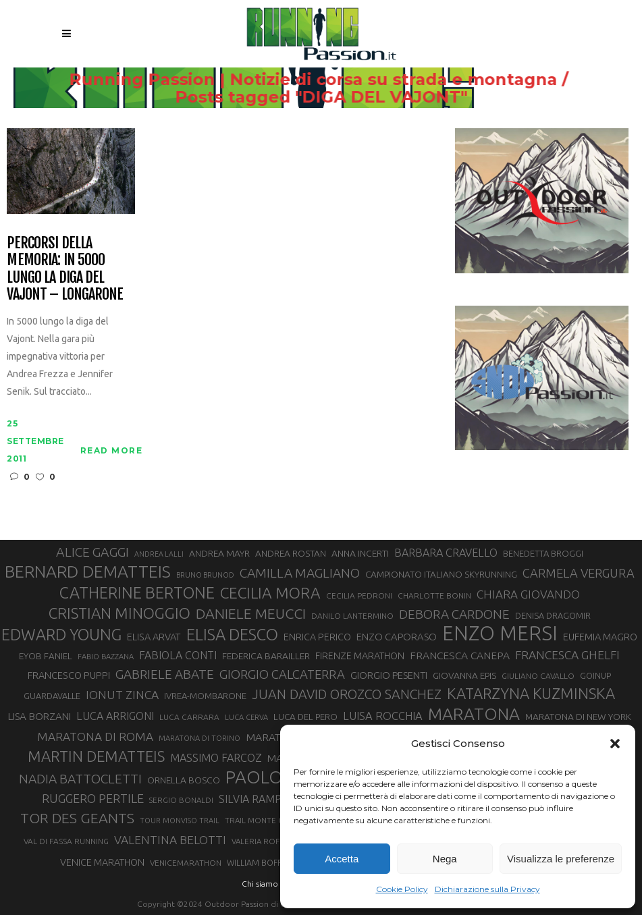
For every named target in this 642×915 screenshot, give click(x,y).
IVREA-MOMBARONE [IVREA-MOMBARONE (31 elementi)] (205, 695)
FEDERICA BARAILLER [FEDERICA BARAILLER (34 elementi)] (266, 655)
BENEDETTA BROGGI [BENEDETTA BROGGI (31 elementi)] (543, 553)
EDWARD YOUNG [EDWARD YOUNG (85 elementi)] (61, 634)
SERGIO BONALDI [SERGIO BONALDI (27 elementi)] (181, 800)
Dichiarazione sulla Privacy (487, 889)
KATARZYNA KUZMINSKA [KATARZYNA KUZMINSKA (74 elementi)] (531, 693)
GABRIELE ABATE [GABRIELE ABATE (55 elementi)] (164, 674)
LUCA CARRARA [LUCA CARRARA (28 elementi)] (189, 717)
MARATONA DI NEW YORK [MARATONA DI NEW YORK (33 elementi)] (578, 716)
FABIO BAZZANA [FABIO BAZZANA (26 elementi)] (106, 657)
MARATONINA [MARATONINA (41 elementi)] (279, 737)
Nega (445, 858)
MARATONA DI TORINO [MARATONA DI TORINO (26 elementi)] (199, 738)
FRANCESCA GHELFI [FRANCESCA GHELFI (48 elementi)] (567, 654)
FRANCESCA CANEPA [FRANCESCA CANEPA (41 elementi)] (460, 655)
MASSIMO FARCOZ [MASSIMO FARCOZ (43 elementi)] (216, 758)
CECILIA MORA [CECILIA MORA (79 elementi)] (270, 592)
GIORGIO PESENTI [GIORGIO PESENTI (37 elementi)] (388, 675)
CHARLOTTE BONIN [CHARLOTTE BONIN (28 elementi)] (434, 595)
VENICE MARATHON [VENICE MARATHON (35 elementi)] (102, 862)
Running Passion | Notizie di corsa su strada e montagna (297, 80)
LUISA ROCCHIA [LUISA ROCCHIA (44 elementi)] (383, 716)
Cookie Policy (402, 889)
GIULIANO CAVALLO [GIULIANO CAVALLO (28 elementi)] (538, 675)
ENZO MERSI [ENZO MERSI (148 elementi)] (500, 633)
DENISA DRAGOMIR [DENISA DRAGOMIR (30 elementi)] (553, 615)
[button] (615, 743)
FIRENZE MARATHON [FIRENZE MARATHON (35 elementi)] (359, 655)
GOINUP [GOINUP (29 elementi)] (595, 675)
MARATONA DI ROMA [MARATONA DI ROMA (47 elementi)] (95, 736)
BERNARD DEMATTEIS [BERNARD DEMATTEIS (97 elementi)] (88, 571)
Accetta (341, 858)
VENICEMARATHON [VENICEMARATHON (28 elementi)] (185, 862)
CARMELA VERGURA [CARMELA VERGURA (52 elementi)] (579, 573)
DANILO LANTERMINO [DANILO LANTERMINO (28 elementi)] (352, 615)
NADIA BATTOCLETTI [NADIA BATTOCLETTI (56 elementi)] (80, 778)
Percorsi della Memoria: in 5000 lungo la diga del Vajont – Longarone (65, 268)
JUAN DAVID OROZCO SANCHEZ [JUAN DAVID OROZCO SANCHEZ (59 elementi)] (347, 694)
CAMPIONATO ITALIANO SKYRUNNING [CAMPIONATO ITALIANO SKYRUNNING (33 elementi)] (441, 574)
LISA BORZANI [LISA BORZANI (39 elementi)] (39, 716)
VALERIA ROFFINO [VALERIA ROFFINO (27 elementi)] (265, 841)
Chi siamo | (262, 883)
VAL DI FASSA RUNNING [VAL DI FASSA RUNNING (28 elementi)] (66, 841)
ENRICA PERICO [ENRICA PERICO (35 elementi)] (317, 637)
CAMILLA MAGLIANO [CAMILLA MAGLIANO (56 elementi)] (300, 572)
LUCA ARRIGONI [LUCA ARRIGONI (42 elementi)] (115, 716)
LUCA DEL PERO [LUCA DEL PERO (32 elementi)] (305, 717)
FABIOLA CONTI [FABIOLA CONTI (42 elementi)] (178, 655)
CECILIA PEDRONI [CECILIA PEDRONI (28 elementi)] (359, 595)
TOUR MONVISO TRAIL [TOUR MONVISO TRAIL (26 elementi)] (179, 820)
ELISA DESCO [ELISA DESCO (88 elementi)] (232, 635)
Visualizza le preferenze (560, 858)
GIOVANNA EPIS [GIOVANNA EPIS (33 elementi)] (464, 675)
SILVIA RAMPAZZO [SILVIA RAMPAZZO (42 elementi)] (264, 799)
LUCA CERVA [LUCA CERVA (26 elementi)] (246, 717)
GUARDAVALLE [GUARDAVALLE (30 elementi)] (52, 695)
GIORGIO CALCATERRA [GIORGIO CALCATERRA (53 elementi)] (282, 674)
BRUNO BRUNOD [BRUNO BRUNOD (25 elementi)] (205, 575)
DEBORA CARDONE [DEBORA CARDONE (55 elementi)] (454, 614)
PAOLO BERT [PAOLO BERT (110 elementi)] (277, 776)
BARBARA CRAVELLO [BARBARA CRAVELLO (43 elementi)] (446, 553)
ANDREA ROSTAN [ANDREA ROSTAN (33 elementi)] (290, 553)
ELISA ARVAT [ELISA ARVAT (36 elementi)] (154, 636)
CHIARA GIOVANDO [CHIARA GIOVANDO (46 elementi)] (528, 594)
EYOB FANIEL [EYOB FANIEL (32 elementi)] (45, 656)
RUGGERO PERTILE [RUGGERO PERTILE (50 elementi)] (93, 798)
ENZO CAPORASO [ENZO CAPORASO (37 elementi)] (396, 636)
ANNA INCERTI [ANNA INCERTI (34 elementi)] (360, 553)
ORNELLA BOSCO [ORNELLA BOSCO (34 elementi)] (183, 780)
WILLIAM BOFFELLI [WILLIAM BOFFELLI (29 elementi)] (261, 862)
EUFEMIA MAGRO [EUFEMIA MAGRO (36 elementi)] (600, 636)
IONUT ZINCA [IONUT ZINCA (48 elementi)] (122, 694)
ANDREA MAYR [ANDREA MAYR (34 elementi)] (219, 553)
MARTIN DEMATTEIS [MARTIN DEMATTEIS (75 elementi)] (96, 756)
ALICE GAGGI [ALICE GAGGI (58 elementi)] (92, 552)
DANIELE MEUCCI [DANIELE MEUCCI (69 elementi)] (251, 613)
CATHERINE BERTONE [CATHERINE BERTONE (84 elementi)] (137, 592)
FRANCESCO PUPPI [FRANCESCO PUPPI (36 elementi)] (69, 675)
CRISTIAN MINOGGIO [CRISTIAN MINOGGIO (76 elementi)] (119, 613)
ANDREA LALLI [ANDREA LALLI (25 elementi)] (159, 554)
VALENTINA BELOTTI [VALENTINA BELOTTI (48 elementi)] (170, 839)
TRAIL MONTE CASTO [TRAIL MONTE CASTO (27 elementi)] (263, 820)
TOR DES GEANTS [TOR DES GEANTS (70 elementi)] (77, 818)
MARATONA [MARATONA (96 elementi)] (474, 714)
